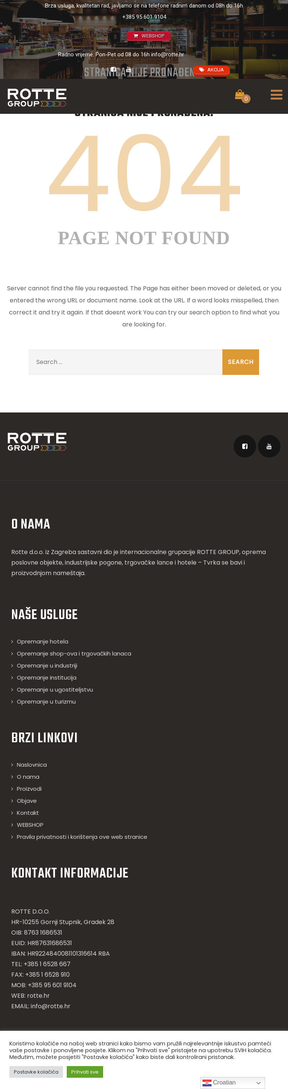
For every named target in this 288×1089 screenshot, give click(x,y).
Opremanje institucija (46, 677)
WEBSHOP (30, 825)
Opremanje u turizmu (46, 701)
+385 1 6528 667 (47, 964)
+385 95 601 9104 (144, 17)
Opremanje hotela (42, 641)
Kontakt (28, 813)
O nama (28, 777)
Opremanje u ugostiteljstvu (55, 689)
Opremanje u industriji (47, 665)
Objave (27, 801)
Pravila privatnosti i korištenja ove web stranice (82, 837)
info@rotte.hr (167, 54)
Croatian (219, 1082)
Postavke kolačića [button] (36, 1071)
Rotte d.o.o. (27, 552)
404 (144, 174)
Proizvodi (29, 789)
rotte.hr (38, 995)
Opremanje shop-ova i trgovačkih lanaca (74, 653)
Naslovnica (32, 765)
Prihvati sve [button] (85, 1071)
